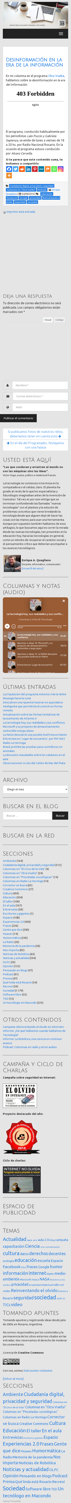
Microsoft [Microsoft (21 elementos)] (25, 1279)
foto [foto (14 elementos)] (23, 1267)
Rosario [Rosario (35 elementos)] (8, 1298)
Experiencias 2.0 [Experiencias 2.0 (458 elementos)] (21, 1443)
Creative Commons (15, 889)
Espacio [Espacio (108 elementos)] (51, 1437)
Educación (9, 897)
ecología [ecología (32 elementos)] (8, 1260)
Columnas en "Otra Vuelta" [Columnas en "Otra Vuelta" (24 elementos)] (45, 1407)
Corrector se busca (15, 885)
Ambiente (9, 860)
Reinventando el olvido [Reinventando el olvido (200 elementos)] (34, 1290)
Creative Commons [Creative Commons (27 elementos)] (33, 1423)
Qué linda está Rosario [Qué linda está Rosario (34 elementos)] (33, 1482)
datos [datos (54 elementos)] (24, 1254)
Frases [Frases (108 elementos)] (32, 1267)
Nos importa (11, 950)
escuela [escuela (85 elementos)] (43, 1261)
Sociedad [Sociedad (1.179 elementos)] (14, 1488)
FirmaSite (15, 1501)
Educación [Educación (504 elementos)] (14, 1430)
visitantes (46, 1370)
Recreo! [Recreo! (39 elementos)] (58, 1482)
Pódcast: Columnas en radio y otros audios (30, 1047)
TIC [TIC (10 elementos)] (63, 1298)
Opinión (8, 966)
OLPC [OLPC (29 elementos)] (53, 1470)
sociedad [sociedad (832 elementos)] (45, 1297)
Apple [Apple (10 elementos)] (29, 1240)
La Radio (8, 942)
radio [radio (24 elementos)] (56, 1284)
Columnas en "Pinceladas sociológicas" (28, 877)
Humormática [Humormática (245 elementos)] (46, 1450)
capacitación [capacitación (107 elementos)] (13, 1246)
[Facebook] (9, 169)
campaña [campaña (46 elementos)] (61, 1240)
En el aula (9, 905)
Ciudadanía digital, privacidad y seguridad (29, 865)
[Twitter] (15, 169)
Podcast (8, 974)
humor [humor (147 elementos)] (56, 1266)
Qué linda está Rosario (17, 982)
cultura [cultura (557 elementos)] (11, 1253)
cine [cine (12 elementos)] (42, 1247)
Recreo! (8, 986)
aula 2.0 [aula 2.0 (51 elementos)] (43, 1240)
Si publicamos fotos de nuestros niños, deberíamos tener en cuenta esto (35, 434)
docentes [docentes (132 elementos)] (57, 1253)
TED (6, 998)
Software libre (12, 994)
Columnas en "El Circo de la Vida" (24, 869)
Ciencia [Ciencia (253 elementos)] (32, 1246)
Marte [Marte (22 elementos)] (50, 1273)
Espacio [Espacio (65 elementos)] (57, 1260)
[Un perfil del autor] (32, 568)
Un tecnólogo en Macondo (20, 1002)
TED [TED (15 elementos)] (54, 1489)
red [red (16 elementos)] (62, 1284)
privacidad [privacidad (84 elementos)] (19, 1284)
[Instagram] (60, 169)
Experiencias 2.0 (13, 921)
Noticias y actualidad (16, 958)
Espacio (8, 917)
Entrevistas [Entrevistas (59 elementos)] (13, 1437)
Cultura (7, 893)
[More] (9, 175)
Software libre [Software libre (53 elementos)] (38, 1489)
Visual (47, 319)
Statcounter (31, 1370)
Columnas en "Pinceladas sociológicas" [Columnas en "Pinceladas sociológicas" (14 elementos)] (30, 1411)
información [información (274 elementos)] (15, 1273)
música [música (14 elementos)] (35, 1279)
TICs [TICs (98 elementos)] (6, 1305)
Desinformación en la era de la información (34, 62)
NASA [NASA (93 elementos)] (44, 1279)
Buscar (60, 815)
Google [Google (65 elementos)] (43, 1267)
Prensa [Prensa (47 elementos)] (9, 1481)
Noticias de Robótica (16, 954)
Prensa (7, 978)
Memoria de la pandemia (19, 945)
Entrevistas (10, 909)
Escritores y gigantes (16, 913)
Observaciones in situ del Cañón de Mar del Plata (34, 763)
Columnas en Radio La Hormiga (23, 881)
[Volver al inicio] (13, 1378)
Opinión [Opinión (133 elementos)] (11, 1475)
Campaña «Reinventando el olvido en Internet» (33, 1026)
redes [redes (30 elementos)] (6, 1291)
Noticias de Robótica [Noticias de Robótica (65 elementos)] (37, 1463)
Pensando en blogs (15, 970)
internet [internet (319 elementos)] (37, 1273)
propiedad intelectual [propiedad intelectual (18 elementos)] (41, 1284)
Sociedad (8, 990)
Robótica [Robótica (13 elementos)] (63, 1291)
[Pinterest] (35, 169)
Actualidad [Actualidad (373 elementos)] (14, 1239)
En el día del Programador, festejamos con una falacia (35, 445)
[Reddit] (22, 169)
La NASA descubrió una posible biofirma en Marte (35, 734)
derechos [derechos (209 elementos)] (38, 1253)
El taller (8, 901)
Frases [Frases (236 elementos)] (46, 1443)
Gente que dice (12, 929)
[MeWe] (41, 169)
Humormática (12, 937)
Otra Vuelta (56, 76)
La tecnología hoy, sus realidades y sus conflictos (34, 722)
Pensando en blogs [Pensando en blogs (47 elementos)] (35, 1476)
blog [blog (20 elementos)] (52, 1240)
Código (59, 319)
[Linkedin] (28, 169)
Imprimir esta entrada (20, 211)
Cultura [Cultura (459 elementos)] (57, 1423)
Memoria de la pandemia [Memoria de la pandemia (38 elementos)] (32, 1457)
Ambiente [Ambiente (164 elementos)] (13, 1394)
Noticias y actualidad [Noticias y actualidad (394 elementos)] (26, 1469)
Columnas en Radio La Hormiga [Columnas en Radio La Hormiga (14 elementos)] (25, 1417)
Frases (7, 925)
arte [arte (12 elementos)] (35, 1240)
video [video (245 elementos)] (16, 1304)
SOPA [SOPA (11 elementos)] (59, 1298)
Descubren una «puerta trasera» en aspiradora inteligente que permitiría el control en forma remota (33, 706)
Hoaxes (8, 933)
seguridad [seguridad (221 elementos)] (23, 1297)
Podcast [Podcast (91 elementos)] (60, 1476)
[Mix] (48, 169)
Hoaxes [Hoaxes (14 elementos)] (26, 1451)
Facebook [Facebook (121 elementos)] (11, 1266)
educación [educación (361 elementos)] (26, 1260)
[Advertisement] (35, 253)
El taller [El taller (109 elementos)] (34, 1430)
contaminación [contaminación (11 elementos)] (52, 1247)
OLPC (6, 962)
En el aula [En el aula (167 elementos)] (52, 1430)
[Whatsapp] (54, 169)
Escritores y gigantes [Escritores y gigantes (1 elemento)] (33, 1438)
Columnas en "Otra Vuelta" (20, 873)
